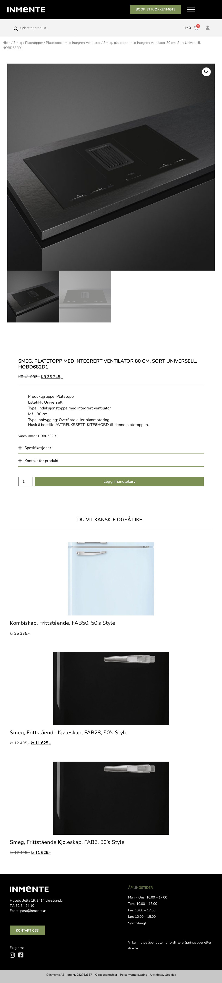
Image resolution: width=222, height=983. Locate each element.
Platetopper (34, 42)
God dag (170, 975)
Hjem (6, 42)
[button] (206, 71)
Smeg (17, 42)
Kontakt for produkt (41, 460)
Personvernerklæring (133, 975)
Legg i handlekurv (119, 481)
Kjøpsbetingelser (106, 975)
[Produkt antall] (25, 481)
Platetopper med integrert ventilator (73, 42)
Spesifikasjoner (37, 448)
